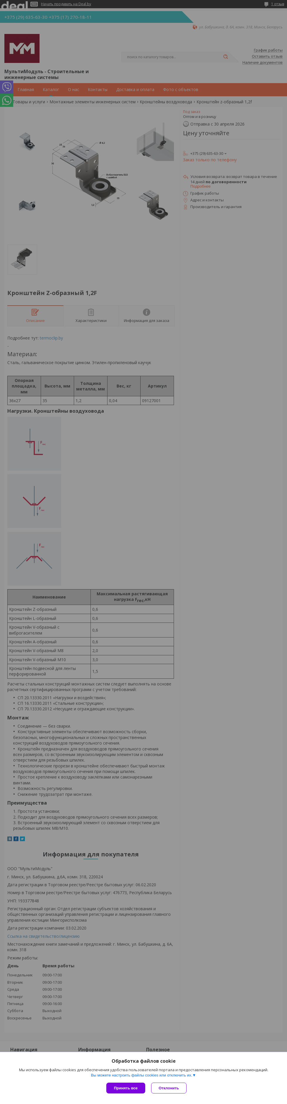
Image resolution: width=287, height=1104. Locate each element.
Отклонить (169, 1088)
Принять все (126, 1088)
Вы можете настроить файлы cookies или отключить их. (141, 1075)
